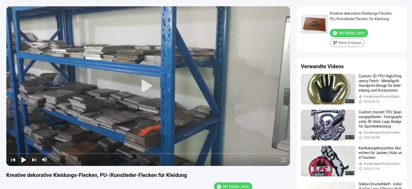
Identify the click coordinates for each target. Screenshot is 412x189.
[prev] (13, 160)
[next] (34, 160)
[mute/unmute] (44, 160)
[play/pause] (23, 160)
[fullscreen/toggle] (283, 160)
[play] (148, 86)
